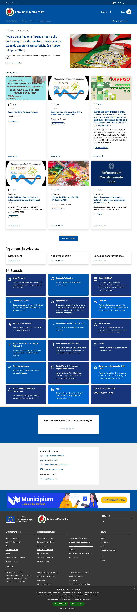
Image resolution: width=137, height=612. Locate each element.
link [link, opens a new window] (89, 599)
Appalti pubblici (42, 553)
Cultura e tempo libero (45, 542)
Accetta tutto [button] (60, 604)
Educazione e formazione (78, 538)
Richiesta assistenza (44, 584)
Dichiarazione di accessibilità (79, 584)
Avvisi (11, 31)
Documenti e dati (12, 561)
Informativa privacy (76, 576)
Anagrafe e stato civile (45, 538)
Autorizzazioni (74, 557)
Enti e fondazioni (12, 549)
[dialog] (68, 599)
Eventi (103, 560)
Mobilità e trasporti (44, 561)
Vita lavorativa (42, 546)
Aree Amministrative (13, 542)
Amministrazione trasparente (79, 572)
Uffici (7, 546)
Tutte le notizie (68, 238)
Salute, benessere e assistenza (80, 553)
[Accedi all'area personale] (120, 2)
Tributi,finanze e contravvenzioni (81, 545)
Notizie (103, 538)
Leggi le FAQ (41, 580)
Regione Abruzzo (12, 2)
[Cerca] (128, 11)
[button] (68, 608)
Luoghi (103, 556)
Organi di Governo (12, 538)
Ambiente (72, 549)
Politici (8, 553)
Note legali (73, 580)
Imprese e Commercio (45, 549)
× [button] (134, 589)
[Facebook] (110, 11)
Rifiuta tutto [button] (77, 603)
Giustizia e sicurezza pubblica (79, 542)
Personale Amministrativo (15, 557)
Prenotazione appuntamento (47, 572)
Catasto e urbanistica (45, 557)
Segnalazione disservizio (46, 576)
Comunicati (105, 542)
